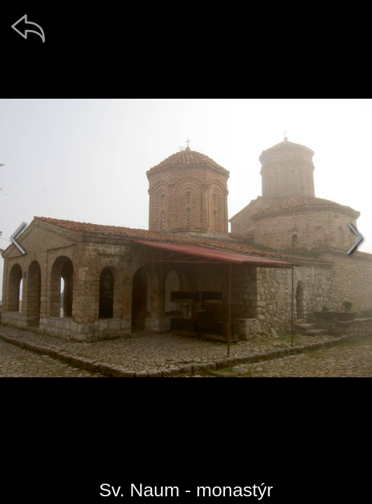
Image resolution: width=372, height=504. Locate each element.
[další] (354, 238)
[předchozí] (17, 238)
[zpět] (28, 28)
